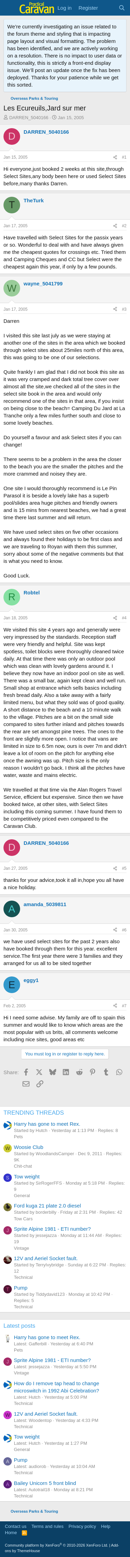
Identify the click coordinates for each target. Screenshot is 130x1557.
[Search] (122, 7)
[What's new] (108, 7)
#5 (124, 868)
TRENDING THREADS (33, 1112)
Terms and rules (47, 1526)
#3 (124, 309)
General (22, 1195)
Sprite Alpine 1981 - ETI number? (52, 1229)
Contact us (15, 1526)
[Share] (115, 157)
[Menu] (9, 8)
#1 (124, 157)
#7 (124, 1005)
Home (11, 1532)
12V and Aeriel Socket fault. (46, 1258)
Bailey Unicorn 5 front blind (45, 1483)
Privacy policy (82, 1526)
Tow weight (27, 1176)
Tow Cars (23, 1218)
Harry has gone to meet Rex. (47, 1124)
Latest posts (19, 1325)
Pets (18, 1136)
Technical (23, 1277)
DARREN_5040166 (29, 117)
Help (106, 1526)
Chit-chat (23, 1166)
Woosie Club (28, 1147)
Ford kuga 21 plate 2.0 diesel (47, 1206)
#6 (124, 930)
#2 (124, 225)
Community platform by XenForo (56, 1545)
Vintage (21, 1248)
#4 (124, 618)
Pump (20, 1288)
